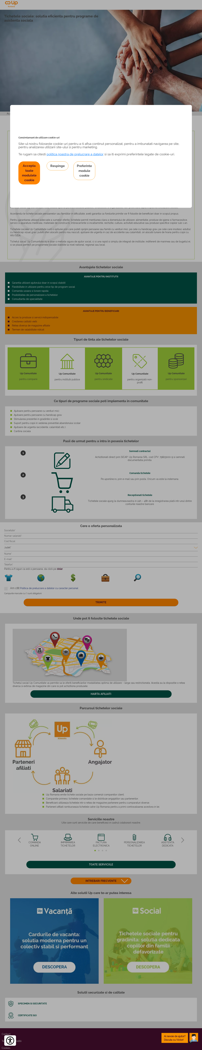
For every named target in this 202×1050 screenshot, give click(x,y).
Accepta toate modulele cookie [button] (29, 173)
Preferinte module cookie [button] (84, 170)
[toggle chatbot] (180, 1038)
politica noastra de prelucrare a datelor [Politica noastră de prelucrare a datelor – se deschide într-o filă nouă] (75, 154)
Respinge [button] (57, 166)
